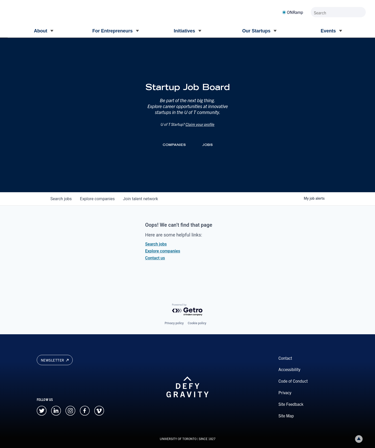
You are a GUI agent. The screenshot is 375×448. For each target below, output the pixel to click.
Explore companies (162, 251)
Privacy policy (174, 323)
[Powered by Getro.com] (187, 310)
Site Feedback (290, 404)
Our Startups (256, 30)
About (40, 30)
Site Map (286, 415)
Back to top (360, 439)
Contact (285, 358)
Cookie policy (197, 323)
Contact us (155, 258)
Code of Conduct (293, 380)
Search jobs (156, 244)
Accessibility (289, 369)
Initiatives (184, 30)
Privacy (284, 392)
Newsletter (55, 360)
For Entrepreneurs (112, 30)
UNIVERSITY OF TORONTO (178, 439)
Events (328, 30)
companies (97, 198)
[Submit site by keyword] (361, 12)
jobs (61, 198)
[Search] (338, 12)
